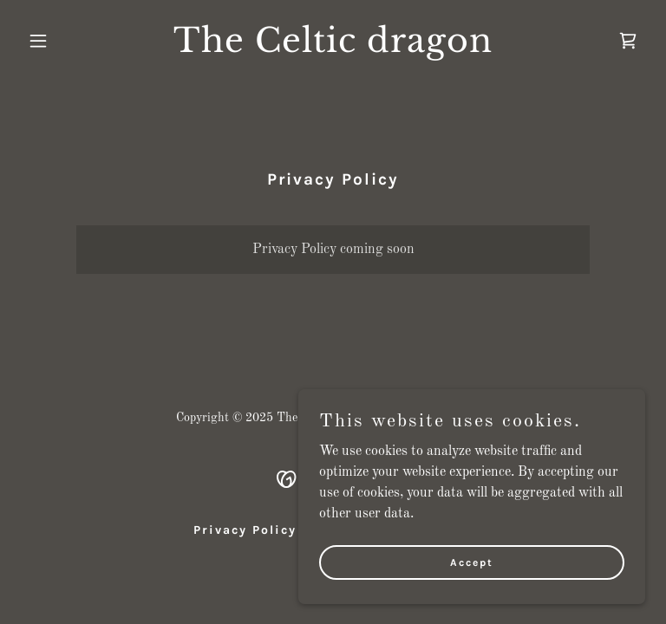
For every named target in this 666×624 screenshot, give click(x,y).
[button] (67, 40)
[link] (333, 48)
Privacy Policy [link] (245, 530)
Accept (471, 562)
